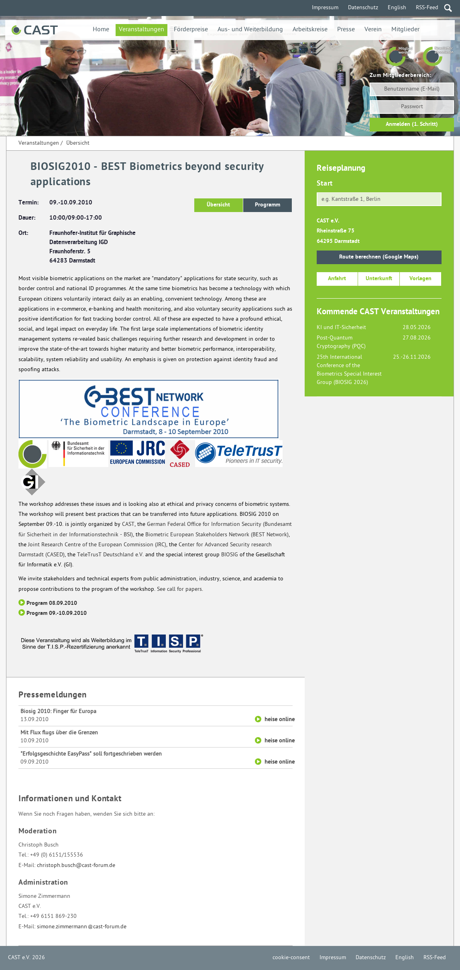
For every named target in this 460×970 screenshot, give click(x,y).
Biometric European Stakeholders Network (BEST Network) (217, 535)
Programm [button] (267, 205)
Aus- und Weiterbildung (250, 30)
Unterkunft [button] (379, 279)
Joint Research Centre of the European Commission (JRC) (97, 545)
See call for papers (179, 589)
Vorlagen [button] (420, 279)
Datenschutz (363, 8)
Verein (373, 30)
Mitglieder (405, 30)
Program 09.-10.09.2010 (56, 613)
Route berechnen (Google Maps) (379, 257)
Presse (346, 30)
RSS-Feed (427, 8)
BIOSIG (229, 555)
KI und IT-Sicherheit (341, 327)
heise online (280, 719)
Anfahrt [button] (337, 279)
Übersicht (78, 143)
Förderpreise (191, 30)
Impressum (325, 8)
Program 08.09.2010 (51, 603)
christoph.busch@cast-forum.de (76, 865)
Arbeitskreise (310, 30)
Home (101, 30)
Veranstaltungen (141, 30)
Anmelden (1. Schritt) (412, 124)
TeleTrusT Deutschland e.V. (110, 555)
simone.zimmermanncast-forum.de (81, 927)
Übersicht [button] (218, 205)
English (397, 8)
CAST (128, 524)
